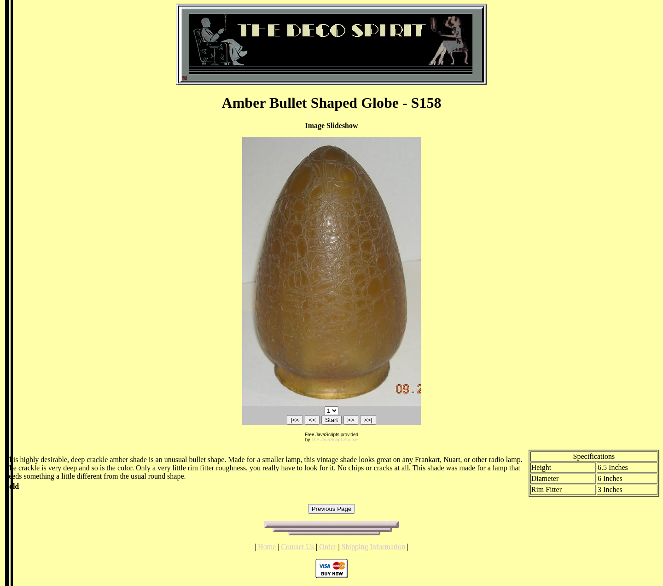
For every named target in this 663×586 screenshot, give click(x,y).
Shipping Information (373, 547)
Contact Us (297, 547)
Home (267, 547)
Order (327, 547)
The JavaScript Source (334, 439)
